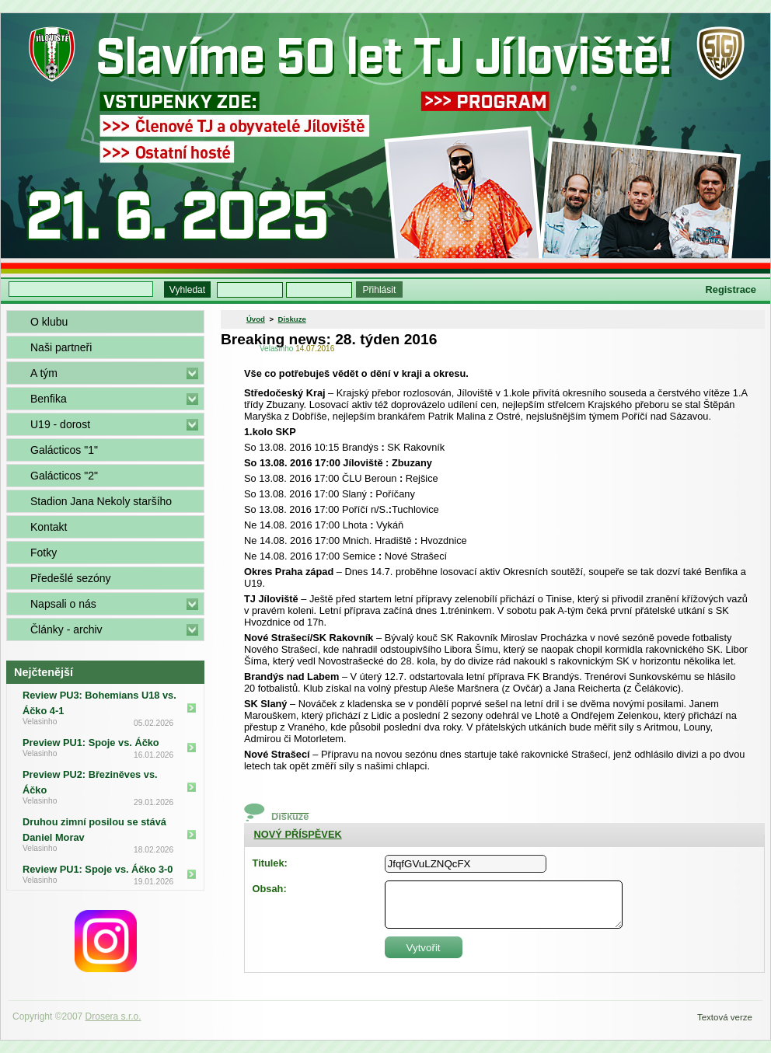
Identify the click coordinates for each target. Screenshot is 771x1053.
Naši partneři (61, 347)
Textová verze (724, 1017)
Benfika (48, 398)
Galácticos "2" (64, 475)
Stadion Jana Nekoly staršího (101, 501)
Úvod (255, 319)
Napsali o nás (63, 604)
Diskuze (292, 319)
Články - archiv (66, 629)
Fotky (43, 552)
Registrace (731, 289)
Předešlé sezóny (70, 578)
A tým (44, 373)
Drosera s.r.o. (113, 1016)
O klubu (49, 322)
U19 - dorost (60, 424)
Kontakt (48, 527)
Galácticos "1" (64, 450)
